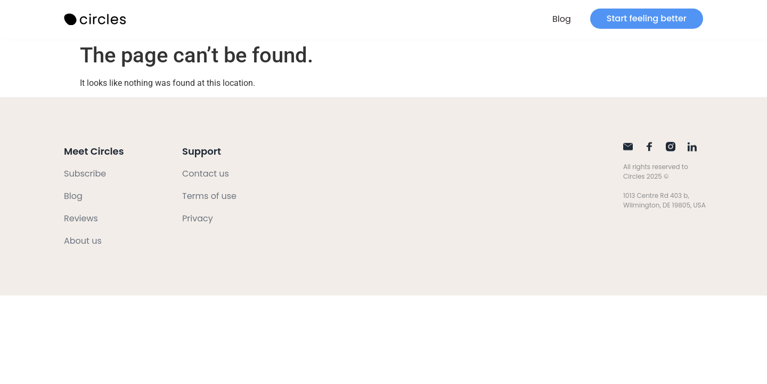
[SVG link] (96, 19)
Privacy (197, 218)
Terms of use (209, 196)
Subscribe (85, 173)
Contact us (205, 173)
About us (83, 241)
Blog (561, 19)
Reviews (81, 218)
